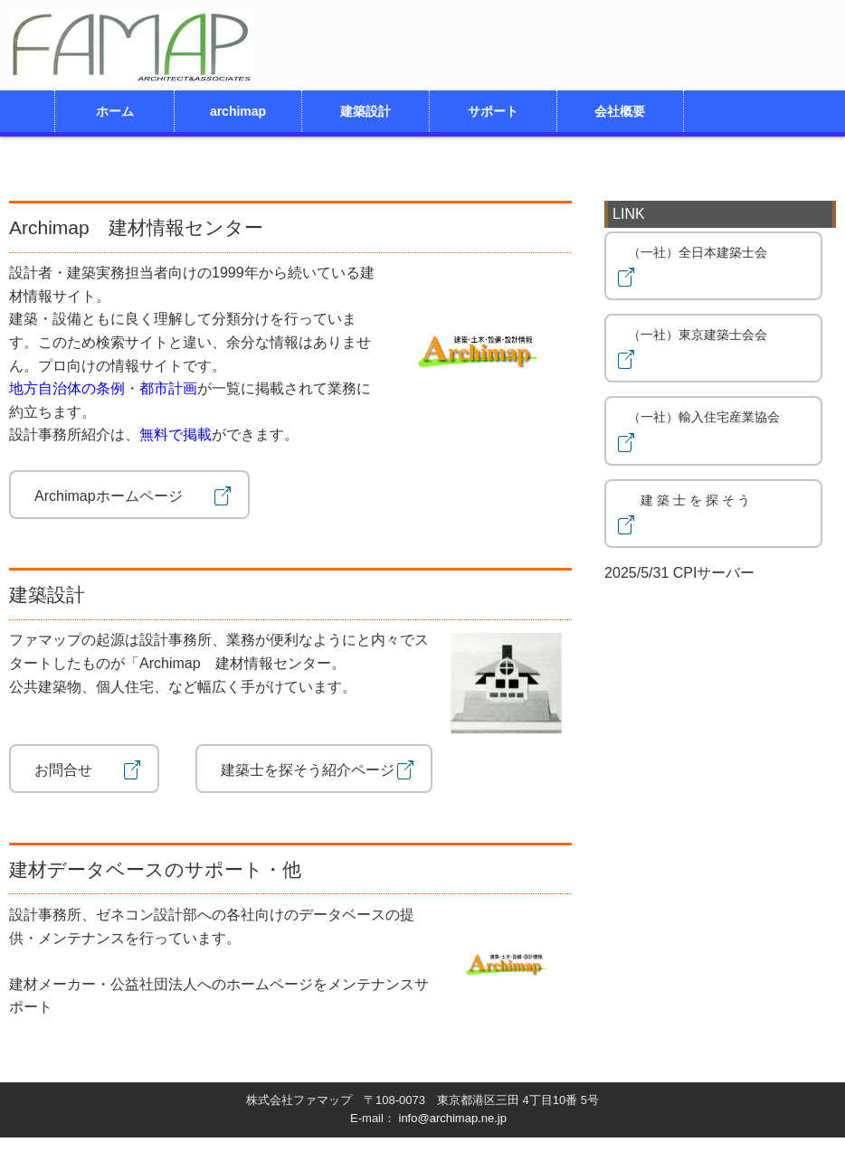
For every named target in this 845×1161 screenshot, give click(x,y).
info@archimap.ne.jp (453, 1118)
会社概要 (619, 111)
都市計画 (168, 388)
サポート (493, 111)
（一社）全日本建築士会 (704, 267)
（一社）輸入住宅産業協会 (704, 432)
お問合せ (84, 768)
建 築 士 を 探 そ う (701, 515)
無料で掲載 (175, 434)
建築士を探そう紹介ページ (314, 768)
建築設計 (365, 111)
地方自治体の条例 (67, 388)
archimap (238, 111)
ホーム (115, 111)
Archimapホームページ (129, 494)
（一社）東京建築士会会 (704, 349)
